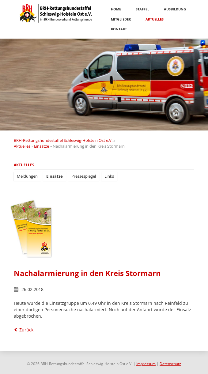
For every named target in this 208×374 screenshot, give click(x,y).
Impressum (146, 363)
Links (109, 176)
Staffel (142, 9)
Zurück (26, 330)
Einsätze (41, 146)
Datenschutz (170, 363)
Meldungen (27, 176)
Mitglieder (121, 19)
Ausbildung (175, 9)
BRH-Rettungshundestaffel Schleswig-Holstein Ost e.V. (63, 140)
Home (116, 9)
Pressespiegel (83, 176)
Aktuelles (155, 19)
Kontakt (119, 29)
